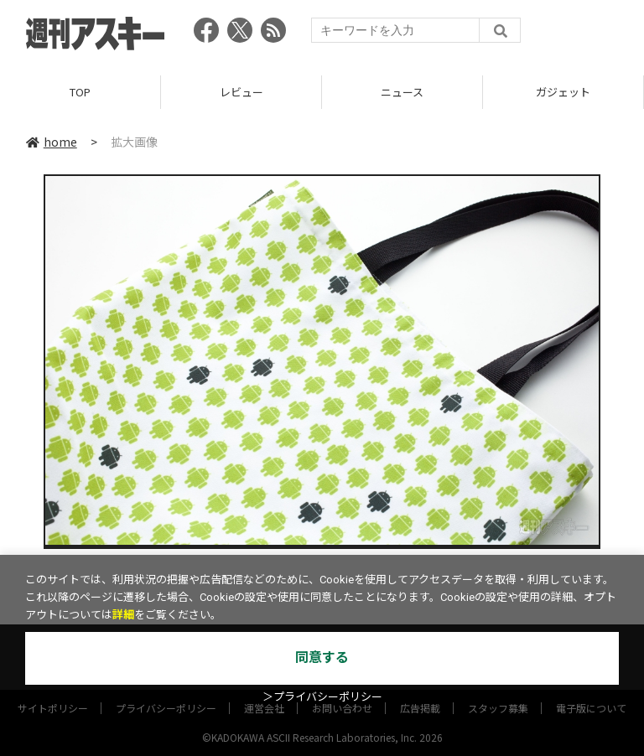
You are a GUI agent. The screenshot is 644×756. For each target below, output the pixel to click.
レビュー (241, 92)
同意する (322, 657)
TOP (80, 92)
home (51, 141)
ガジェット (563, 92)
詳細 (123, 614)
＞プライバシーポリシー (322, 697)
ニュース (402, 92)
